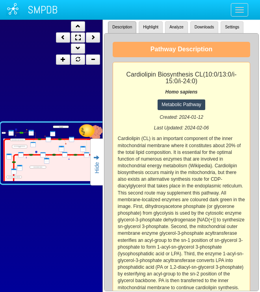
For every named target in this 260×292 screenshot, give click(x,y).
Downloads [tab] (204, 27)
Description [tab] (122, 27)
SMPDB (43, 10)
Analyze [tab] (176, 27)
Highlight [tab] (150, 27)
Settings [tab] (232, 27)
